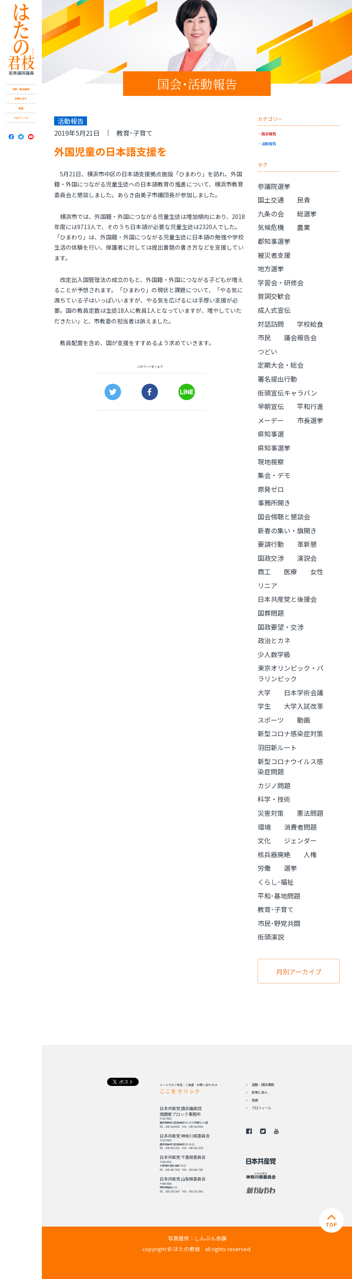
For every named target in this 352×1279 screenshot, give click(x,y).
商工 (264, 571)
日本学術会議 (303, 692)
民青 (303, 200)
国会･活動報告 (197, 84)
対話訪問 (271, 324)
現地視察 (271, 462)
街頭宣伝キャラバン (287, 393)
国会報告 (268, 134)
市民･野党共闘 (279, 923)
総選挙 (307, 213)
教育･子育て (135, 133)
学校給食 (310, 324)
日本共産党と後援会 (287, 599)
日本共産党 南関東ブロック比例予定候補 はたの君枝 (20, 39)
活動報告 (268, 143)
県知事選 (271, 434)
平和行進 (310, 406)
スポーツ (271, 720)
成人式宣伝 (274, 310)
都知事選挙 (274, 241)
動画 (303, 720)
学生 (264, 706)
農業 (303, 227)
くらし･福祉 (276, 882)
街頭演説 (271, 937)
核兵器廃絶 (274, 854)
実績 (20, 108)
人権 (310, 854)
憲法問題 (310, 813)
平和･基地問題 (279, 896)
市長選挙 (310, 420)
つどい (267, 351)
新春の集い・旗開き (287, 530)
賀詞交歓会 (274, 296)
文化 (264, 840)
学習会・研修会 (281, 282)
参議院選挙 (274, 186)
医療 (290, 571)
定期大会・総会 (281, 365)
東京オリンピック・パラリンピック (290, 673)
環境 (264, 827)
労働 (264, 868)
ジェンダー (300, 840)
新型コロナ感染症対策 (290, 733)
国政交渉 (271, 558)
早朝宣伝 (271, 406)
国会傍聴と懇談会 (284, 516)
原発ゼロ (271, 489)
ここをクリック (180, 1091)
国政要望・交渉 (281, 627)
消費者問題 (300, 827)
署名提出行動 (277, 379)
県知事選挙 (274, 448)
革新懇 (307, 544)
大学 (264, 692)
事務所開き (274, 503)
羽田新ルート (277, 747)
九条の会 (271, 213)
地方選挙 (271, 268)
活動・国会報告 (21, 89)
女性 (316, 571)
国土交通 (271, 200)
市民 (264, 337)
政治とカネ (274, 640)
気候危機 (271, 227)
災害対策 (271, 813)
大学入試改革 (303, 706)
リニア (267, 585)
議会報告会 (300, 337)
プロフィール (21, 118)
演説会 (307, 558)
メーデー (271, 420)
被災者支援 (274, 255)
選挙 (290, 868)
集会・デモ (274, 475)
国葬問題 (271, 613)
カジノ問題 (274, 785)
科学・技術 (274, 799)
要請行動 (271, 544)
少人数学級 (274, 654)
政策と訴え (21, 98)
